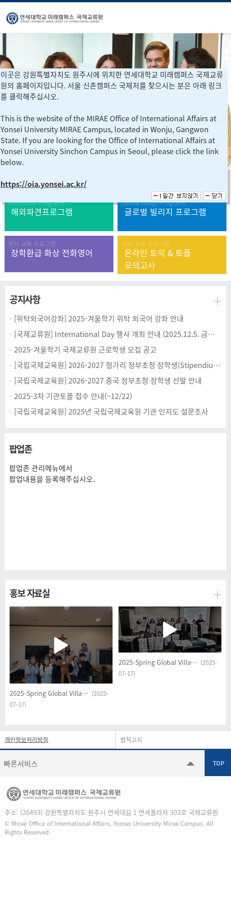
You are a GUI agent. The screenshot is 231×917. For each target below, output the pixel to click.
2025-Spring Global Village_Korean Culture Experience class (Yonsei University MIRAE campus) (158, 662)
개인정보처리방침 (26, 739)
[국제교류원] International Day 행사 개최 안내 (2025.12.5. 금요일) (117, 333)
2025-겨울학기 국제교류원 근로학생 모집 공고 (85, 349)
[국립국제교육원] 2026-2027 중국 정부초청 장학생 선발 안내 (108, 380)
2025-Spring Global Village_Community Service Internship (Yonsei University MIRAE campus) (50, 693)
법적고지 (131, 739)
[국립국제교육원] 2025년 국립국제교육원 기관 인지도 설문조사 (111, 411)
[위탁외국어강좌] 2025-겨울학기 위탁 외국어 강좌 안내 (99, 318)
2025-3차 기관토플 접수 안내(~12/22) (73, 395)
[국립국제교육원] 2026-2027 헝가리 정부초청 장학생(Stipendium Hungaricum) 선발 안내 (117, 364)
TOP (218, 763)
